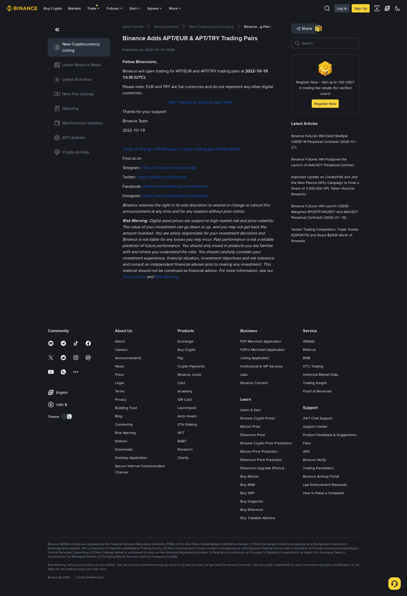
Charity (183, 457)
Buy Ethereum (251, 509)
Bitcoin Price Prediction (258, 451)
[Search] (329, 43)
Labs (244, 374)
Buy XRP (247, 493)
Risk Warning (125, 432)
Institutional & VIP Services (261, 366)
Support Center (315, 426)
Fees (307, 443)
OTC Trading (313, 366)
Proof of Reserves (317, 391)
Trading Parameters (318, 468)
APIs (306, 451)
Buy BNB (247, 484)
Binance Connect (254, 382)
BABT (182, 441)
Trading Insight (315, 382)
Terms (120, 391)
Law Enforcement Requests (325, 484)
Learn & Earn (250, 409)
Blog (118, 416)
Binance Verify (314, 459)
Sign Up (360, 8)
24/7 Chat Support (317, 418)
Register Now (325, 103)
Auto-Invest (187, 416)
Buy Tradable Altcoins (257, 517)
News (119, 366)
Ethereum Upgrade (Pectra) (262, 468)
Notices (121, 441)
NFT (181, 432)
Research (185, 449)
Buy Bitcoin (249, 476)
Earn (135, 8)
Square (155, 8)
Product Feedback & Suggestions (330, 434)
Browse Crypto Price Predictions (266, 443)
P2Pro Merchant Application (262, 349)
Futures (115, 8)
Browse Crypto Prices (257, 418)
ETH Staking (187, 424)
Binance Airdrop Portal (321, 476)
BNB (306, 358)
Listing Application (254, 358)
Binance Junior (190, 374)
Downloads (124, 449)
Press (119, 374)
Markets (74, 8)
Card (181, 382)
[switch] (66, 416)
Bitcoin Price (250, 426)
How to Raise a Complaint (323, 493)
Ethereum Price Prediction (261, 459)
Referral (309, 349)
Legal (119, 382)
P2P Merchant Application (260, 341)
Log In (342, 8)
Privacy (120, 399)
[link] (79, 47)
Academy (185, 391)
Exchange (185, 341)
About (120, 341)
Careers (121, 349)
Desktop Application (131, 457)
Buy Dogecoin (251, 501)
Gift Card (185, 399)
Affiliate (309, 341)
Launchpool (187, 407)
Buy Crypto (53, 8)
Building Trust (126, 407)
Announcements (128, 358)
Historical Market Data (320, 374)
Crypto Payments (191, 366)
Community (124, 424)
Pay (180, 358)
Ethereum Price (252, 434)
